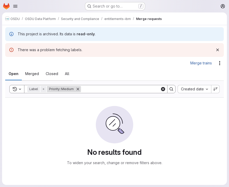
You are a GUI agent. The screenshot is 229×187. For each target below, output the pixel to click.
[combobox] (194, 89)
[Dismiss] (217, 50)
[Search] (120, 89)
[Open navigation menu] (15, 6)
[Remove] (78, 89)
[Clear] (163, 89)
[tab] (13, 73)
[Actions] (219, 63)
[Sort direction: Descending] (215, 89)
